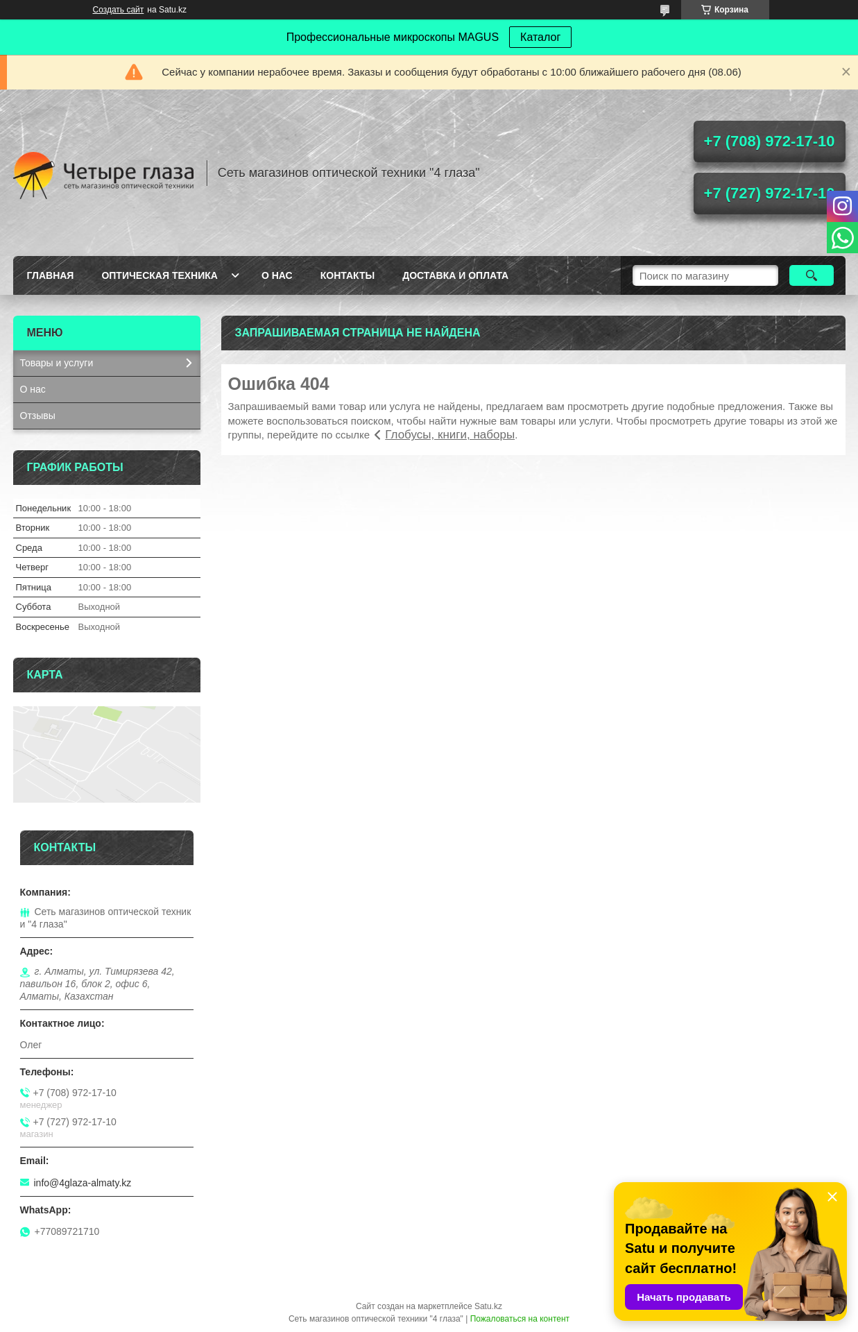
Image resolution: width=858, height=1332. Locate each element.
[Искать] (811, 275)
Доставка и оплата (455, 275)
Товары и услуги (57, 362)
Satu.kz (488, 1306)
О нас (277, 275)
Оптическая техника (159, 275)
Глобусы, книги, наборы (450, 434)
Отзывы (37, 415)
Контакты (347, 275)
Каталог (540, 37)
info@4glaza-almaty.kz (83, 1182)
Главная (50, 275)
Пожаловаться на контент (519, 1319)
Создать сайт (118, 10)
